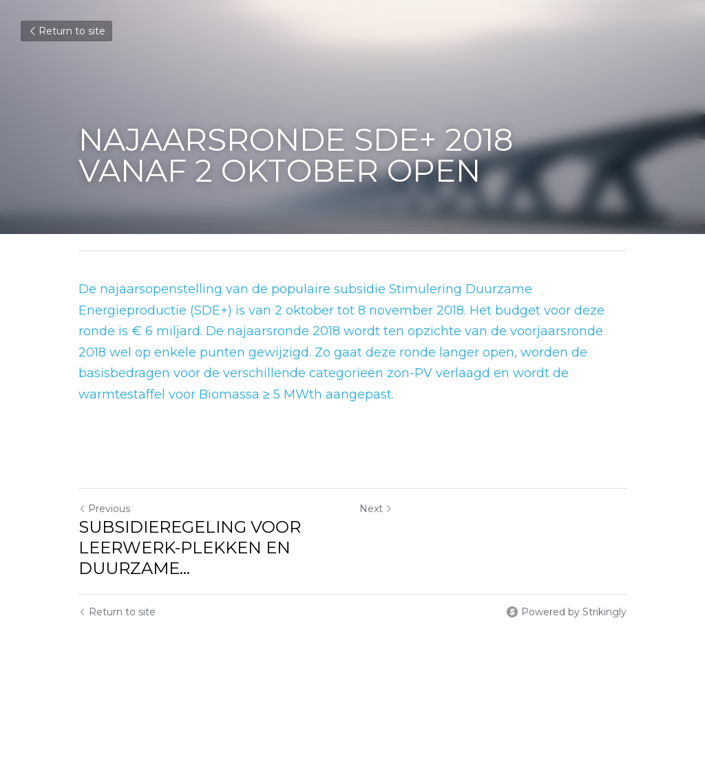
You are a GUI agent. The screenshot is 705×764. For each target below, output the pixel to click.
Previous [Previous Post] (104, 508)
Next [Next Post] (375, 508)
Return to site (66, 31)
